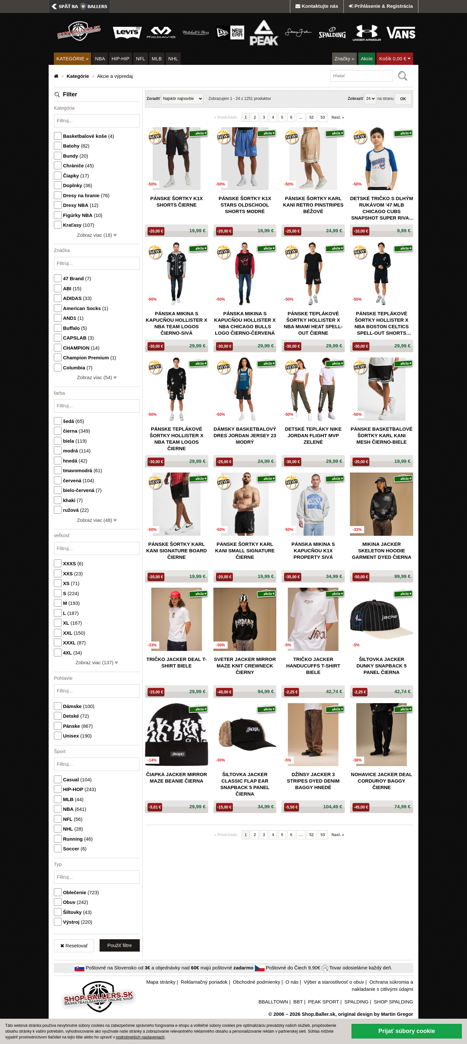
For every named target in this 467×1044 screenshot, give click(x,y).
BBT (298, 1001)
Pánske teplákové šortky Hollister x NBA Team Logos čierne (177, 438)
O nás (291, 982)
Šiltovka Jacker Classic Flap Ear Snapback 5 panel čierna (244, 784)
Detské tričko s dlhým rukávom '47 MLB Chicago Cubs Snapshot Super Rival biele (381, 208)
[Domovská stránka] (57, 76)
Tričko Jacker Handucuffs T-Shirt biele (313, 665)
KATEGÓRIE (72, 58)
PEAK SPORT (323, 1001)
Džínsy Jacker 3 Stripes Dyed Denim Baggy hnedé (313, 781)
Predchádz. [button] (226, 117)
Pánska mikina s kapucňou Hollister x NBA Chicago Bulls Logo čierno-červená (245, 323)
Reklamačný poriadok (204, 982)
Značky (344, 58)
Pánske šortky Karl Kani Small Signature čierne (245, 550)
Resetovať (74, 945)
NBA (100, 58)
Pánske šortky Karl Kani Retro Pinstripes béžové (313, 205)
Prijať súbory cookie (406, 1031)
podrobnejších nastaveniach (140, 1037)
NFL (140, 58)
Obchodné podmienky (256, 982)
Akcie (367, 58)
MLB (157, 58)
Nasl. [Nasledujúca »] (337, 117)
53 (323, 117)
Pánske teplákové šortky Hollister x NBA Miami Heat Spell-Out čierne (313, 323)
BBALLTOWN (273, 1001)
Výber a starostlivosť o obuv (334, 982)
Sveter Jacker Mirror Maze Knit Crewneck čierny (245, 665)
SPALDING (356, 1001)
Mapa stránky (160, 982)
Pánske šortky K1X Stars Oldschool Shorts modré (245, 205)
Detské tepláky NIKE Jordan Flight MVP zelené (313, 435)
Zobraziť (355, 98)
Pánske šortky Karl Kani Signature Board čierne (176, 550)
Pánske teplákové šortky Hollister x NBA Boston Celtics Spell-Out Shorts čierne (381, 323)
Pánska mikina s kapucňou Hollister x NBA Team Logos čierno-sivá (176, 323)
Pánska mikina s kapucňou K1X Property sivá (313, 550)
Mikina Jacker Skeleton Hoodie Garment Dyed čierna (381, 550)
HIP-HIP (120, 58)
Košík (395, 58)
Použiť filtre (119, 945)
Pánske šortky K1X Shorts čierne (176, 202)
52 (311, 117)
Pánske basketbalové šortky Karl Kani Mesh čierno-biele (382, 435)
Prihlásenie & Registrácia (381, 6)
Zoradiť (153, 98)
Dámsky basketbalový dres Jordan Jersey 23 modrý (245, 435)
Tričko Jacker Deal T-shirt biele (177, 662)
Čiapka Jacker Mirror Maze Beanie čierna (176, 778)
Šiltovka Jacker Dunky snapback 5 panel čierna (381, 665)
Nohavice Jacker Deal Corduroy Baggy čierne (381, 781)
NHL (173, 58)
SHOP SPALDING (393, 1001)
